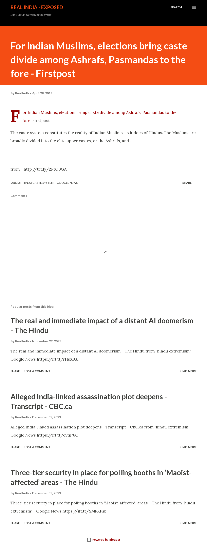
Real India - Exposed (37, 7)
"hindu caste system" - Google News (50, 182)
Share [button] (187, 182)
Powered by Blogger (103, 539)
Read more (188, 371)
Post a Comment (37, 371)
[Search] (176, 7)
